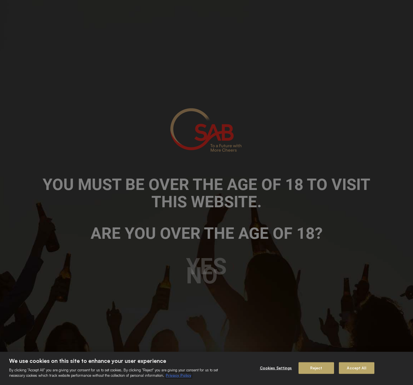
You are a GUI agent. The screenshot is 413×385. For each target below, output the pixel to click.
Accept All (356, 367)
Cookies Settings (276, 367)
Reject (316, 367)
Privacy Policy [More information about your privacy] (178, 375)
